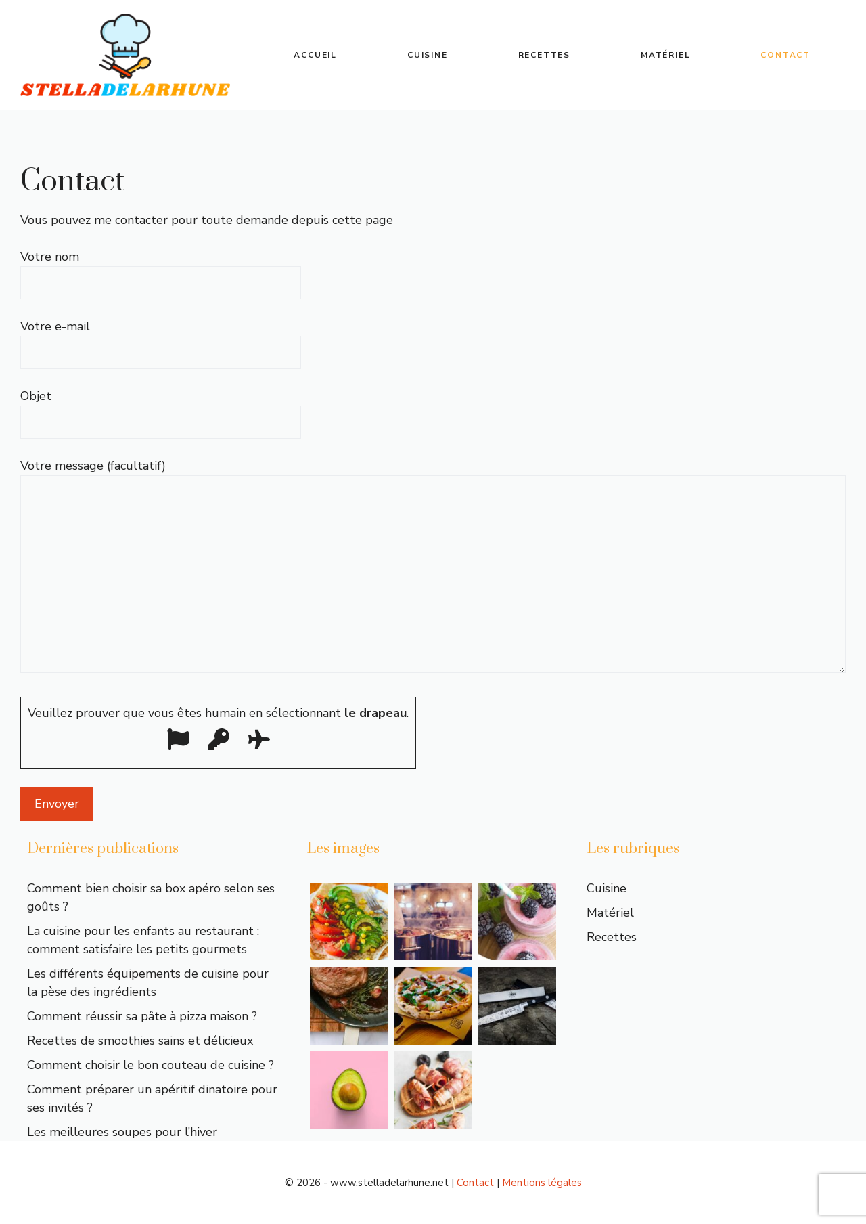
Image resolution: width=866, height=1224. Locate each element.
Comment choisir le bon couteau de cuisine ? (150, 1065)
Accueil (315, 54)
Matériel (665, 54)
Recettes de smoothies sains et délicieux (140, 1040)
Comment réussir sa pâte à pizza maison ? (142, 1016)
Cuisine (427, 54)
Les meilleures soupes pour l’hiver (122, 1132)
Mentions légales (542, 1182)
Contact (785, 54)
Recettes (544, 54)
